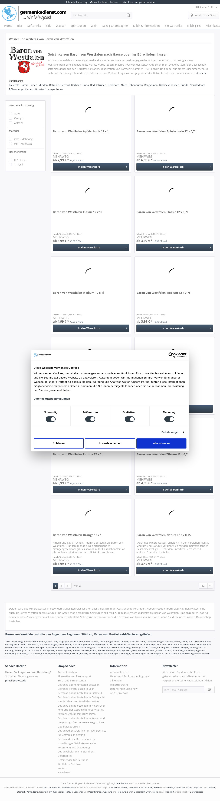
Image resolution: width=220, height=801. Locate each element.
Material (14, 131)
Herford (65, 85)
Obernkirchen (94, 791)
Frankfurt (169, 791)
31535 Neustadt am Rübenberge (140, 644)
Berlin (130, 791)
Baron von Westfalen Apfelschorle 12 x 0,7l (166, 131)
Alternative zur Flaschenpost (74, 676)
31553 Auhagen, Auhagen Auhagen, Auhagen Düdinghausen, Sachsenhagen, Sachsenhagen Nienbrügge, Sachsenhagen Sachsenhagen (94, 653)
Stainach (21, 791)
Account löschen (67, 672)
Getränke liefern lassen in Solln (76, 688)
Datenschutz (68, 787)
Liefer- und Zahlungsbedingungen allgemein (130, 678)
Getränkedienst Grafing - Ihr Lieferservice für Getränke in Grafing (82, 732)
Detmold (54, 85)
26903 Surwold (91, 641)
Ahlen (124, 85)
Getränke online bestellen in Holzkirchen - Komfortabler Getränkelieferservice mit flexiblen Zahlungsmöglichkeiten (82, 710)
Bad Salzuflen (98, 85)
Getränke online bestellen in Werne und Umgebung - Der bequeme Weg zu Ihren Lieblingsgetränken (81, 722)
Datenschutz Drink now (123, 688)
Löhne (59, 89)
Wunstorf (40, 89)
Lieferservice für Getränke (73, 760)
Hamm (24, 85)
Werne (124, 787)
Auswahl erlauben (110, 443)
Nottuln (69, 791)
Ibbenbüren (136, 85)
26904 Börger (106, 641)
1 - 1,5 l (18, 164)
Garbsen (76, 85)
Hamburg (121, 791)
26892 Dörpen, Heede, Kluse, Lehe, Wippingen (46, 641)
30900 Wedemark (29, 644)
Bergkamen (151, 85)
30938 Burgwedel (81, 644)
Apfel (17, 113)
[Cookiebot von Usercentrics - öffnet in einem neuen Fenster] (171, 355)
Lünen (33, 85)
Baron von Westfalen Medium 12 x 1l (78, 293)
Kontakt (62, 768)
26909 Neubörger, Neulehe (159, 641)
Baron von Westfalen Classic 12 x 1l (77, 212)
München (115, 787)
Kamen (29, 89)
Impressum (54, 787)
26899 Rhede (76, 641)
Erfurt (148, 791)
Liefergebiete (196, 791)
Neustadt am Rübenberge (51, 791)
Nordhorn (113, 85)
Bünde (184, 85)
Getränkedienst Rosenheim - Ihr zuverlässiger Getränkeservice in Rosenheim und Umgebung (77, 743)
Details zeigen (170, 432)
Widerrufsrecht (119, 684)
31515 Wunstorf (115, 644)
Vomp (29, 791)
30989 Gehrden (98, 644)
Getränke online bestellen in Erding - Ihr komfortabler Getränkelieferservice (81, 699)
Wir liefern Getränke (69, 764)
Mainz (155, 791)
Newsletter (64, 772)
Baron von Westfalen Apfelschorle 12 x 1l (81, 131)
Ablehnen (59, 443)
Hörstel (157, 787)
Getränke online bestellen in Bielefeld (80, 693)
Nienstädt (187, 787)
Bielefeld (14, 85)
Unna (86, 85)
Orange (18, 118)
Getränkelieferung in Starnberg (76, 751)
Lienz (35, 791)
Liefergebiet (65, 755)
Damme (169, 787)
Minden (43, 85)
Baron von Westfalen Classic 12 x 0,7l (162, 212)
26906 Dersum (121, 641)
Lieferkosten (122, 783)
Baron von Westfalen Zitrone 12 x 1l (77, 454)
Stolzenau (78, 791)
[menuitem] (101, 17)
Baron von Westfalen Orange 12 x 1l (78, 535)
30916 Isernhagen (48, 644)
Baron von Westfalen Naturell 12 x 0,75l (164, 535)
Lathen (177, 787)
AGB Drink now (119, 693)
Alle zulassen (161, 443)
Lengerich (197, 787)
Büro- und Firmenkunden (72, 680)
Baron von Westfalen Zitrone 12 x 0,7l (162, 454)
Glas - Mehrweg (23, 139)
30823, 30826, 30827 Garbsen (189, 641)
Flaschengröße (17, 151)
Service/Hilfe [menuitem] (205, 7)
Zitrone (18, 122)
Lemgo (51, 89)
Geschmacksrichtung (21, 105)
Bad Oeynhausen (169, 85)
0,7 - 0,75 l (20, 160)
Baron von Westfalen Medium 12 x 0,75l (163, 293)
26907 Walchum (137, 641)
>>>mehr (201, 73)
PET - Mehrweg (23, 143)
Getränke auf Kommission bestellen (79, 684)
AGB (44, 787)
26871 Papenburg (14, 641)
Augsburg (107, 791)
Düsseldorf (139, 791)
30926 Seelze (64, 644)
